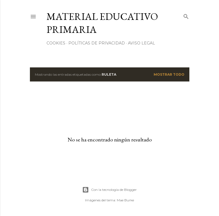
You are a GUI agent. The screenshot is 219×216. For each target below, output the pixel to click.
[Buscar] (186, 15)
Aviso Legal (141, 43)
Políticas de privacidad (96, 43)
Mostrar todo (169, 74)
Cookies (56, 43)
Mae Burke (125, 200)
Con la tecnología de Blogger (109, 189)
